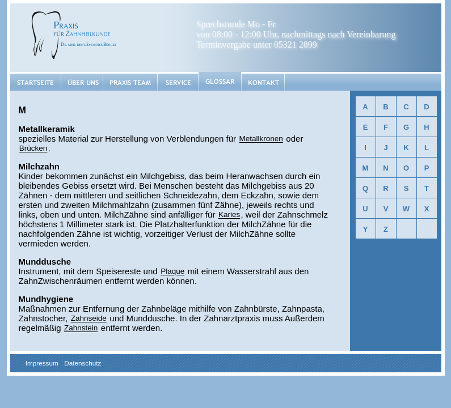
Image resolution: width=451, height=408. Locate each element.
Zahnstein (81, 328)
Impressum (42, 363)
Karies (229, 215)
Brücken (33, 148)
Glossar (220, 82)
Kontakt (263, 81)
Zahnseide (89, 318)
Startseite (35, 81)
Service (178, 81)
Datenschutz (82, 363)
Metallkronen (261, 139)
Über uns (82, 81)
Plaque (172, 271)
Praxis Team (130, 81)
